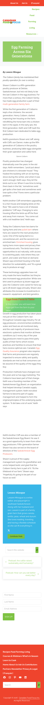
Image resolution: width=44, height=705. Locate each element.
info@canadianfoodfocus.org (23, 629)
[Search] (36, 550)
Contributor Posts (17, 537)
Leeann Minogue (16, 493)
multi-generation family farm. (16, 104)
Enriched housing (24, 242)
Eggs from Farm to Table (20, 299)
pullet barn (27, 230)
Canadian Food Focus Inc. (29, 698)
